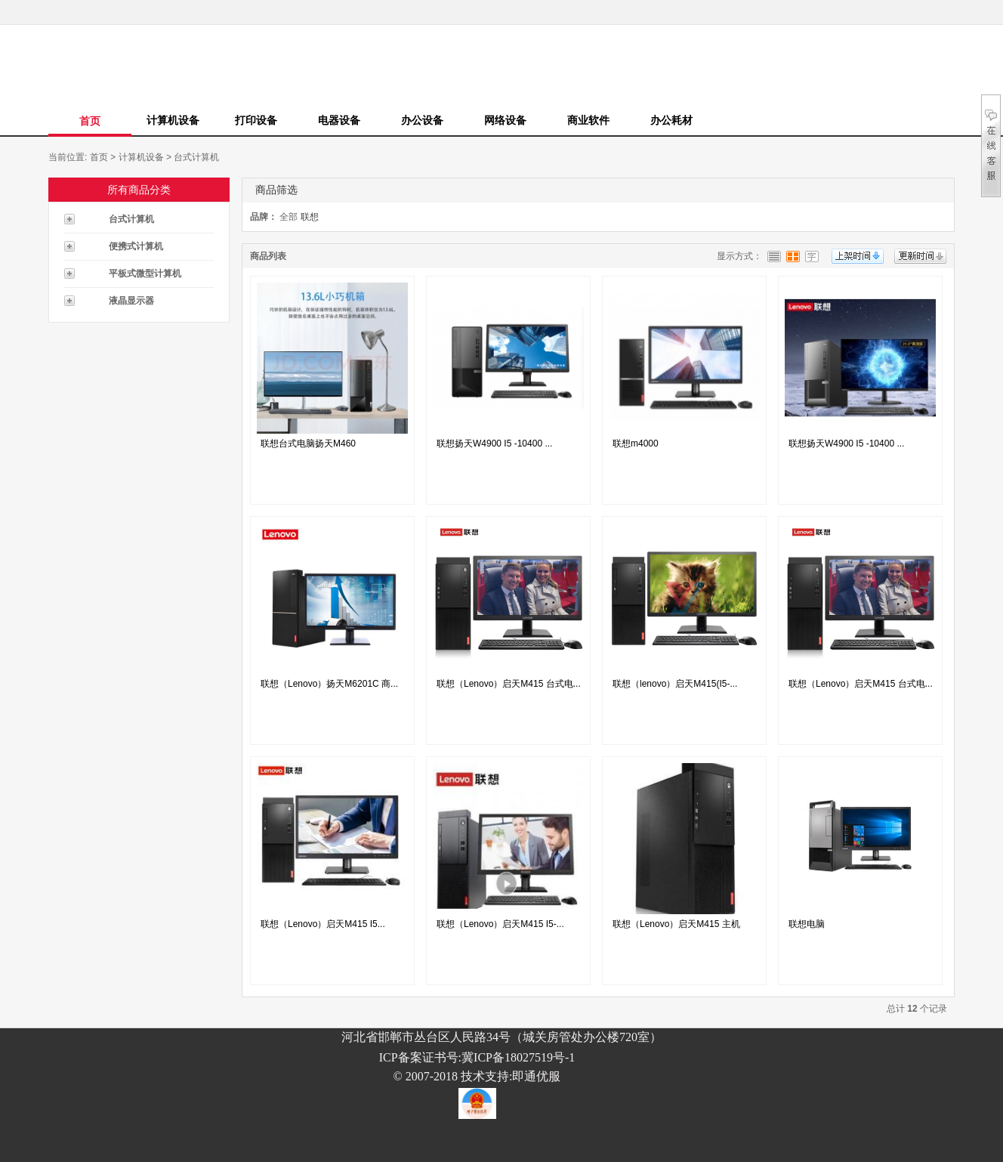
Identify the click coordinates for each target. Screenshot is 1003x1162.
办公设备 (422, 120)
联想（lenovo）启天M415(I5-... (675, 683)
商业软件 (588, 120)
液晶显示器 (131, 300)
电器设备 (339, 120)
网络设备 (505, 120)
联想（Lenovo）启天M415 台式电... (509, 683)
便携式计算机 (136, 246)
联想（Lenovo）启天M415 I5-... (500, 924)
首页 (89, 121)
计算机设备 (173, 120)
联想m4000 (636, 443)
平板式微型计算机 (145, 273)
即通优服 (536, 1076)
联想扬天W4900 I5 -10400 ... (494, 443)
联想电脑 (807, 924)
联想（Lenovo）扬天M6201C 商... (329, 683)
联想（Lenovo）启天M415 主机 (676, 924)
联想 (310, 217)
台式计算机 (196, 157)
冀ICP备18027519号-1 (518, 1057)
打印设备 (256, 120)
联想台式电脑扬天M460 (308, 443)
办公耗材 (671, 120)
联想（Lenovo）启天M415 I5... (323, 924)
